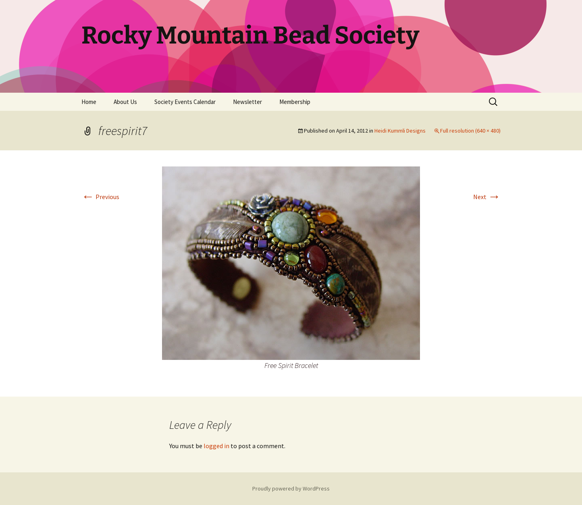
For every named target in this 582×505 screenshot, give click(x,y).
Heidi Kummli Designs (400, 130)
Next (487, 197)
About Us (125, 102)
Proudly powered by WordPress (291, 488)
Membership (294, 102)
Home (88, 102)
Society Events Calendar (185, 102)
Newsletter (247, 102)
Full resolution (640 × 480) (470, 130)
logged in (216, 446)
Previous (100, 197)
